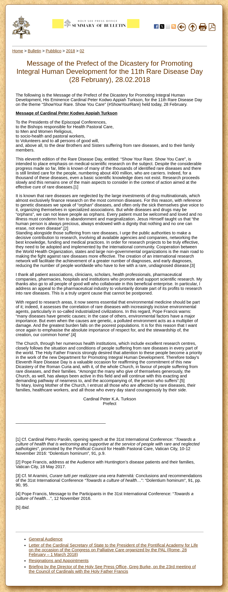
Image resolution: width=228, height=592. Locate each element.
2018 (70, 51)
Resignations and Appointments (59, 560)
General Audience (46, 539)
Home (17, 51)
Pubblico (53, 51)
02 (82, 51)
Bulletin (34, 51)
